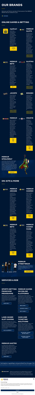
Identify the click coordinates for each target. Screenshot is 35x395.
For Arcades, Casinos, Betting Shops (25, 333)
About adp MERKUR (8, 330)
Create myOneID (13, 48)
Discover (12, 172)
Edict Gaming (23, 311)
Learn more (13, 218)
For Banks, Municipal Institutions (25, 337)
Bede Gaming (23, 305)
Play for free (13, 140)
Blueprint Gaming (24, 308)
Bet (13, 86)
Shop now (28, 271)
